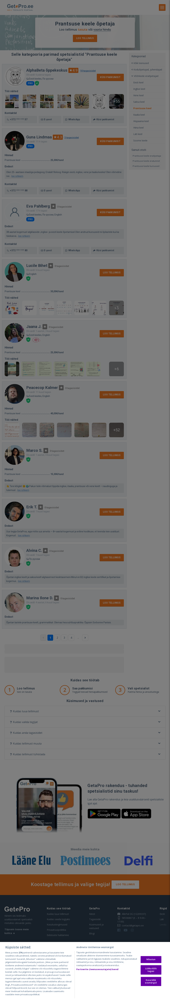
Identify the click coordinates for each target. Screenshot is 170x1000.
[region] (85, 971)
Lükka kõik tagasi (150, 970)
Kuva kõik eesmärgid (151, 981)
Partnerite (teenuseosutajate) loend (97, 969)
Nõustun (150, 959)
